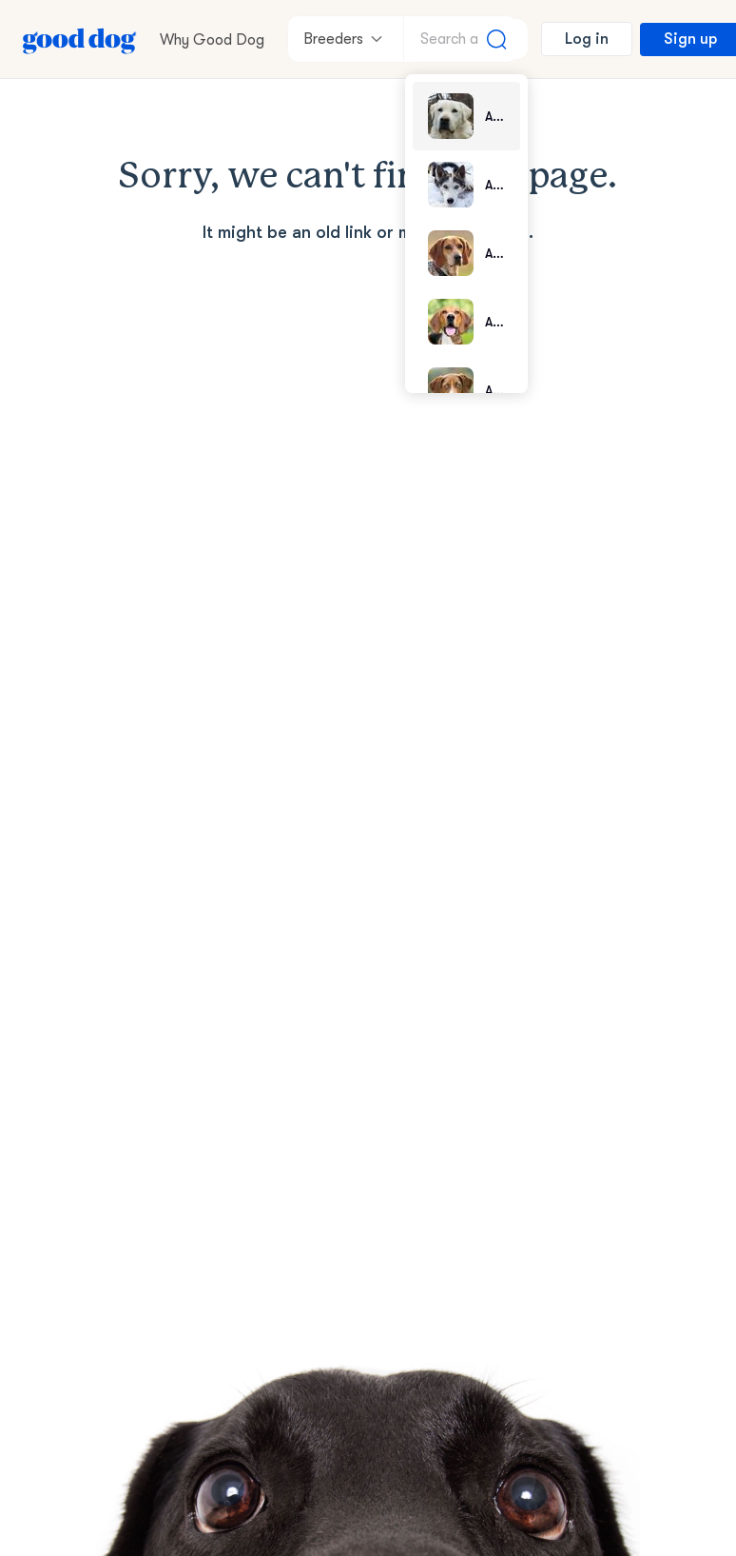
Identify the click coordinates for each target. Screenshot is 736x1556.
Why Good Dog (212, 40)
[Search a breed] (466, 39)
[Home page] (80, 39)
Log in (587, 39)
